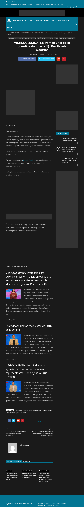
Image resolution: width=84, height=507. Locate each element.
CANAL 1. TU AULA (27, 470)
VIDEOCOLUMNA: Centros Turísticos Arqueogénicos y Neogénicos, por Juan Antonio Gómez (45, 477)
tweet (39, 421)
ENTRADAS (33, 38)
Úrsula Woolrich (71, 38)
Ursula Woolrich (29, 160)
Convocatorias (56, 20)
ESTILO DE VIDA (12, 38)
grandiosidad (18, 410)
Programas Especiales (21, 20)
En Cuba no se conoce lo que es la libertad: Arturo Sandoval (69, 160)
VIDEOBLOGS (62, 38)
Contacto (30, 4)
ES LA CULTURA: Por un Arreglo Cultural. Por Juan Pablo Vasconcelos (16, 434)
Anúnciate (23, 4)
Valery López (33, 54)
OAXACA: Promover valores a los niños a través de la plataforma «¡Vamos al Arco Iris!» (42, 434)
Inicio (7, 4)
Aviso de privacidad (39, 4)
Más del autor (27, 461)
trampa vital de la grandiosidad (32, 410)
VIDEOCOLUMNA (21, 412)
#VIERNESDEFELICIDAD (23, 38)
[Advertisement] (42, 13)
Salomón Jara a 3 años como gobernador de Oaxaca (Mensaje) (69, 149)
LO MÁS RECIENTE (41, 38)
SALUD (56, 38)
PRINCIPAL (50, 38)
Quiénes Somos (14, 4)
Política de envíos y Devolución (54, 4)
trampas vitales (47, 410)
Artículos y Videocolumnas (39, 20)
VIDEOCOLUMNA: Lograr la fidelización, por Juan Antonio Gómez (29, 475)
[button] (76, 24)
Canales (65, 20)
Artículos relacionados (14, 461)
